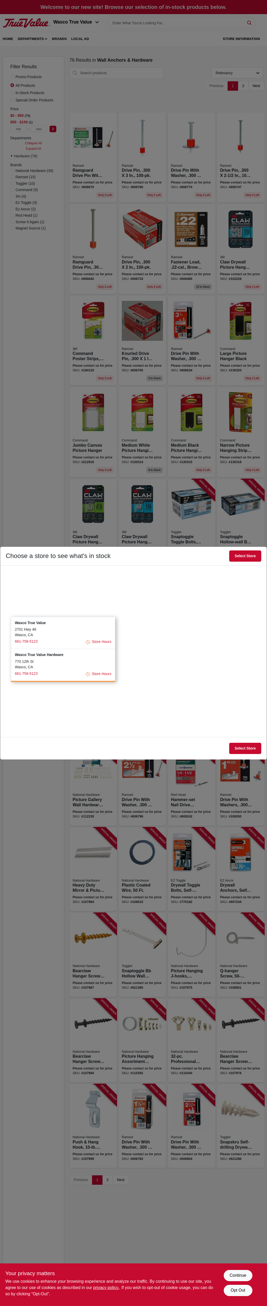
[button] (63, 633)
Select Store (245, 556)
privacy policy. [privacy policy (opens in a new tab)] (106, 1287)
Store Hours (98, 642)
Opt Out (237, 1290)
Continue (237, 1275)
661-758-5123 (26, 641)
